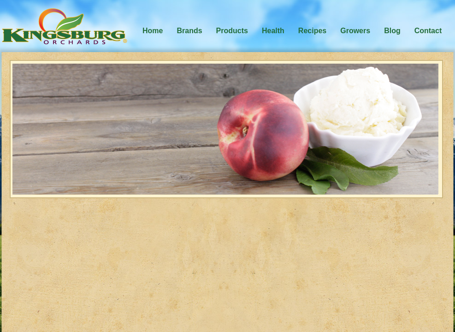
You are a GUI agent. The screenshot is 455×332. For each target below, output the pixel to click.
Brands (189, 31)
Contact (428, 31)
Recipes (312, 31)
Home (152, 31)
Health (273, 31)
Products (232, 31)
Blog (392, 31)
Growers (355, 31)
